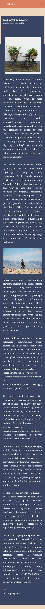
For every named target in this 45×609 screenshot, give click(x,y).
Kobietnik (11, 4)
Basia (5, 589)
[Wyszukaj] (41, 4)
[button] (4, 28)
